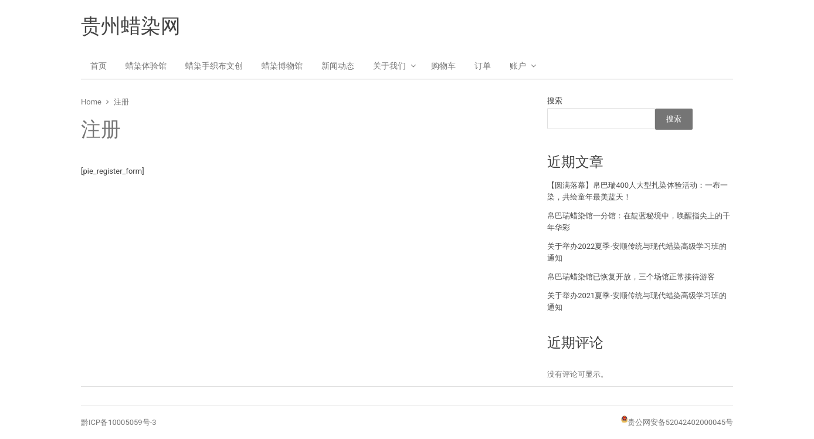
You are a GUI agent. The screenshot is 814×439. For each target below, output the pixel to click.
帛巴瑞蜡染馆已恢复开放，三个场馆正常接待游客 (631, 276)
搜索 (554, 100)
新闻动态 (337, 65)
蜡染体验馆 (146, 65)
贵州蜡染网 (131, 26)
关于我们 (389, 65)
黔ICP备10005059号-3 (119, 422)
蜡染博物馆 (282, 65)
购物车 (443, 65)
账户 (518, 65)
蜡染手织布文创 (214, 65)
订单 (482, 65)
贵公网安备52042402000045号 (680, 422)
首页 (98, 65)
